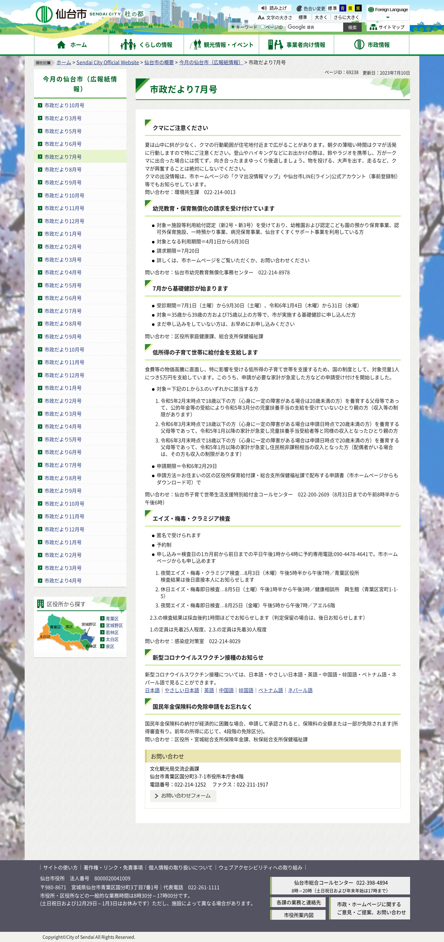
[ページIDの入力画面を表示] (263, 27)
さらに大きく (347, 17)
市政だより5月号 (63, 131)
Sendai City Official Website (107, 62)
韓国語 (246, 690)
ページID (272, 27)
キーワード (244, 27)
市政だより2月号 (63, 246)
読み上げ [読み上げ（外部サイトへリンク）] (278, 8)
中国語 (226, 690)
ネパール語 (300, 690)
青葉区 (112, 618)
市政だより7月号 (63, 156)
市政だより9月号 (63, 182)
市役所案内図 (299, 915)
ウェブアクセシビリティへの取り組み (260, 867)
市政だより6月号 (63, 143)
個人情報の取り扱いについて (181, 867)
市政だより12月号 (64, 221)
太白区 (112, 639)
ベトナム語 (270, 690)
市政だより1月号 (63, 233)
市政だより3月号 (63, 118)
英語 (209, 690)
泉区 (110, 646)
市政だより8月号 (63, 169)
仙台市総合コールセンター (323, 882)
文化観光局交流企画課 (174, 768)
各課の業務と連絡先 (299, 902)
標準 (333, 8)
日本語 (152, 690)
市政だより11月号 (64, 208)
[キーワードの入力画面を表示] (233, 27)
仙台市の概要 (159, 62)
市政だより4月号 (63, 272)
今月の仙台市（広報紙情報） (211, 62)
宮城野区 (114, 625)
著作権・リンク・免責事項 (113, 867)
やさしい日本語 (182, 690)
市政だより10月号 (64, 105)
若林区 (112, 632)
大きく (321, 17)
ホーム (63, 62)
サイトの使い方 (60, 867)
